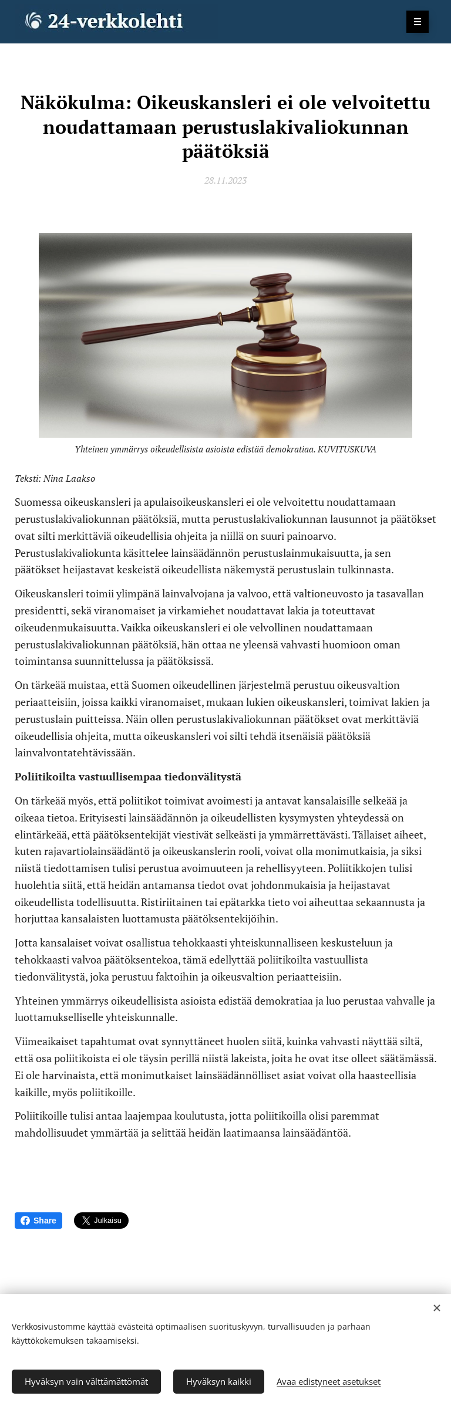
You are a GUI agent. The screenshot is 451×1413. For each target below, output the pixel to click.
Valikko (413, 21)
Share (38, 1220)
